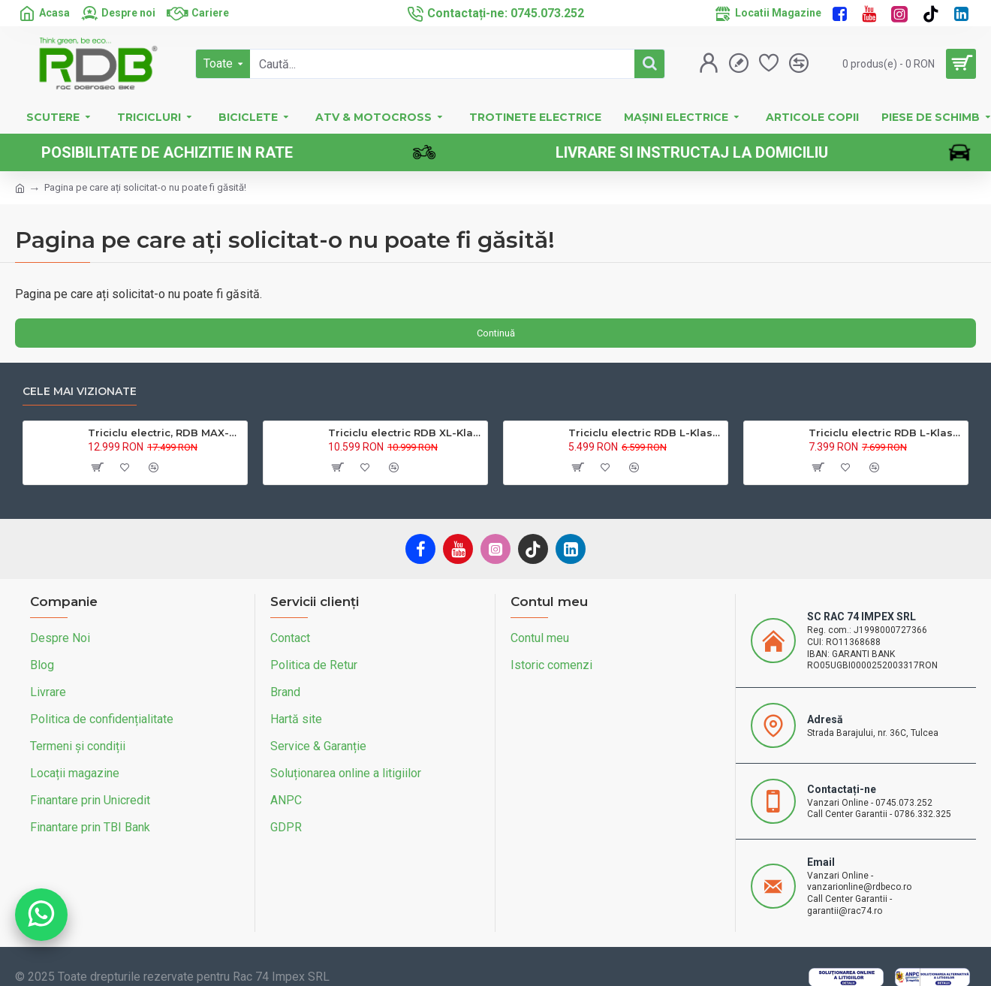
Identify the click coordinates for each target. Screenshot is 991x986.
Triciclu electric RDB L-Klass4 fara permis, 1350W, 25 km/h (645, 433)
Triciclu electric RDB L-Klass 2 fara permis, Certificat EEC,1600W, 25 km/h (885, 433)
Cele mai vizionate (80, 391)
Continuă (496, 333)
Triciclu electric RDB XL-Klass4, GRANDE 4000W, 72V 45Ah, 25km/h (405, 433)
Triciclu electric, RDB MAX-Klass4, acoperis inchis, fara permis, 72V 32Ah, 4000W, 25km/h (165, 433)
